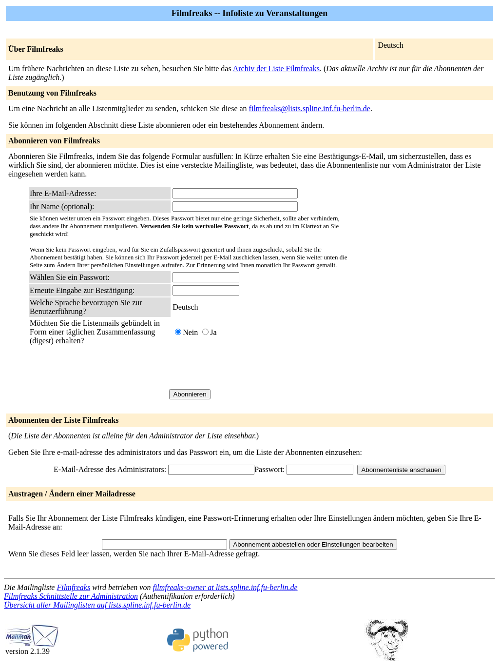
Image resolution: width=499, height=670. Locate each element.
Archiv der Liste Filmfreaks (276, 68)
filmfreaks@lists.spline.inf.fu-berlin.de (309, 108)
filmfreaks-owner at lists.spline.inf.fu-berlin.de (225, 587)
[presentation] (247, 367)
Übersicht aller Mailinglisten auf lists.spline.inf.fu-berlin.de (97, 605)
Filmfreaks (73, 587)
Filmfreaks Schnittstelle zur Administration (71, 596)
